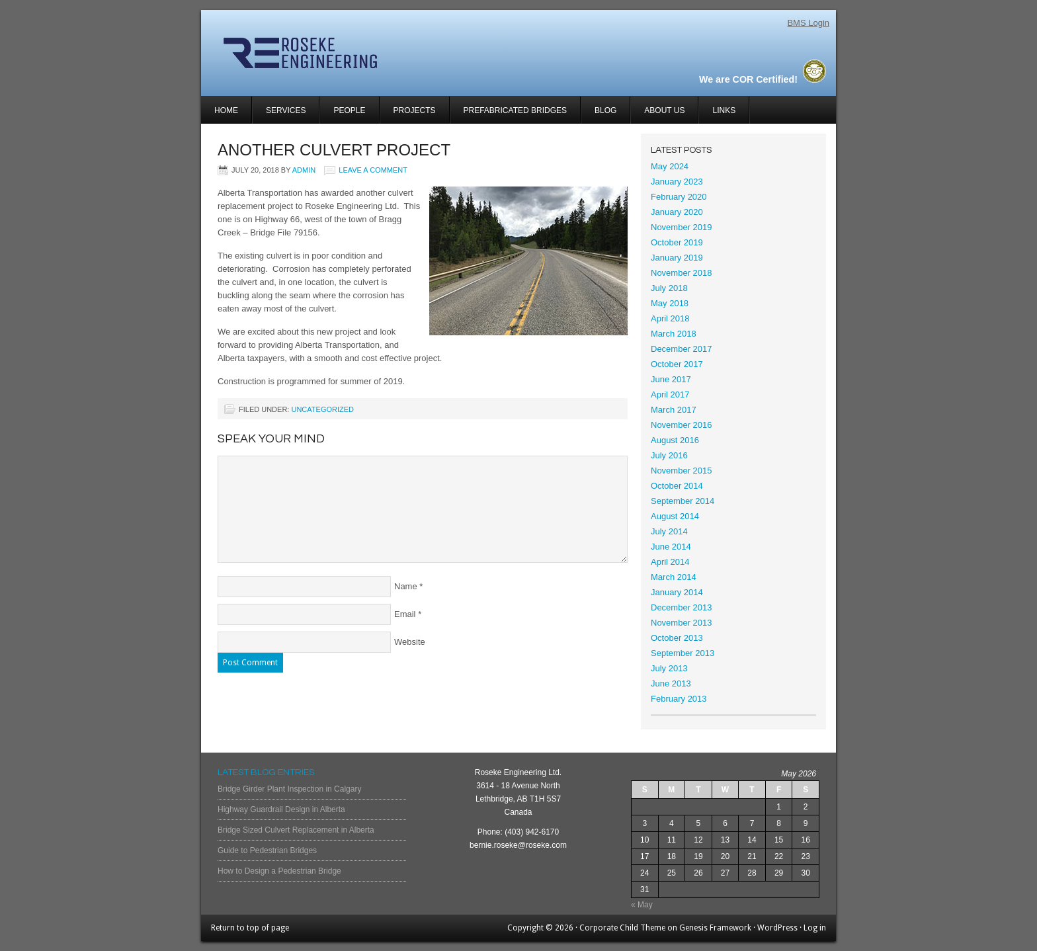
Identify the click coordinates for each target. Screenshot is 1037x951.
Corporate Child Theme (622, 927)
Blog (605, 110)
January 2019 (677, 258)
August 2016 (675, 440)
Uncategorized (322, 409)
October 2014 (677, 486)
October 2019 (677, 242)
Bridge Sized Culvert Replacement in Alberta (296, 830)
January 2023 (677, 181)
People (349, 110)
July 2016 (669, 455)
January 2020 (677, 212)
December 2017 (681, 349)
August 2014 (675, 516)
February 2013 (679, 699)
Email (405, 614)
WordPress (777, 927)
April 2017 (670, 394)
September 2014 (682, 501)
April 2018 (670, 318)
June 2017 (671, 379)
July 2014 (669, 531)
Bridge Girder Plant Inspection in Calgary (289, 789)
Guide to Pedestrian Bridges (267, 850)
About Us (664, 110)
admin (303, 170)
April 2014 (670, 562)
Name (405, 586)
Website (409, 642)
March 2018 (673, 334)
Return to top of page (250, 927)
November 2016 (681, 425)
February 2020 (679, 197)
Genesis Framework (715, 927)
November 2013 (681, 623)
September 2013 (682, 653)
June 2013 (671, 683)
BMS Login (808, 23)
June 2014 (671, 547)
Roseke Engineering (358, 53)
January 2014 (677, 592)
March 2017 (673, 410)
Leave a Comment (373, 170)
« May (642, 904)
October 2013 (677, 638)
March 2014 (673, 577)
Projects (408, 115)
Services (279, 115)
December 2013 (681, 607)
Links (723, 110)
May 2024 (669, 166)
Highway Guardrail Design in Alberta (281, 809)
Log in (815, 927)
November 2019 (681, 227)
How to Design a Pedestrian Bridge (279, 871)
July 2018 (669, 288)
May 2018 (669, 303)
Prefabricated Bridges (515, 110)
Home (226, 110)
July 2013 (669, 668)
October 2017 (677, 364)
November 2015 (681, 470)
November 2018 (681, 273)
